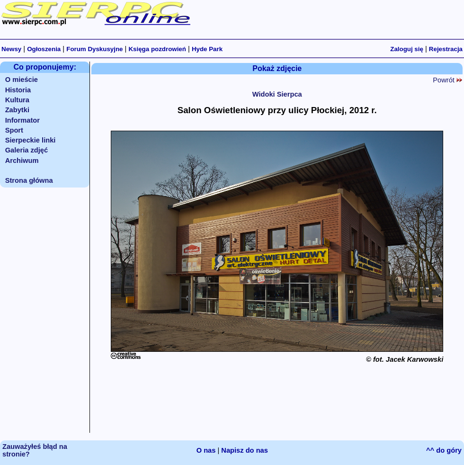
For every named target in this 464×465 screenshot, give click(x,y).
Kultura (17, 100)
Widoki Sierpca (277, 94)
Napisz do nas (244, 450)
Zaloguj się (406, 49)
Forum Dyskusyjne (94, 49)
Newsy (11, 49)
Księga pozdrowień (157, 49)
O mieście (21, 79)
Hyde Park (207, 49)
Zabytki (17, 110)
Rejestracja (446, 49)
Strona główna (29, 180)
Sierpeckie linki (30, 140)
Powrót (447, 80)
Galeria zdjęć (26, 150)
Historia (18, 90)
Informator (22, 120)
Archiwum (22, 160)
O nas (206, 450)
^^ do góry (444, 450)
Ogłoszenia (44, 49)
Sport (14, 130)
